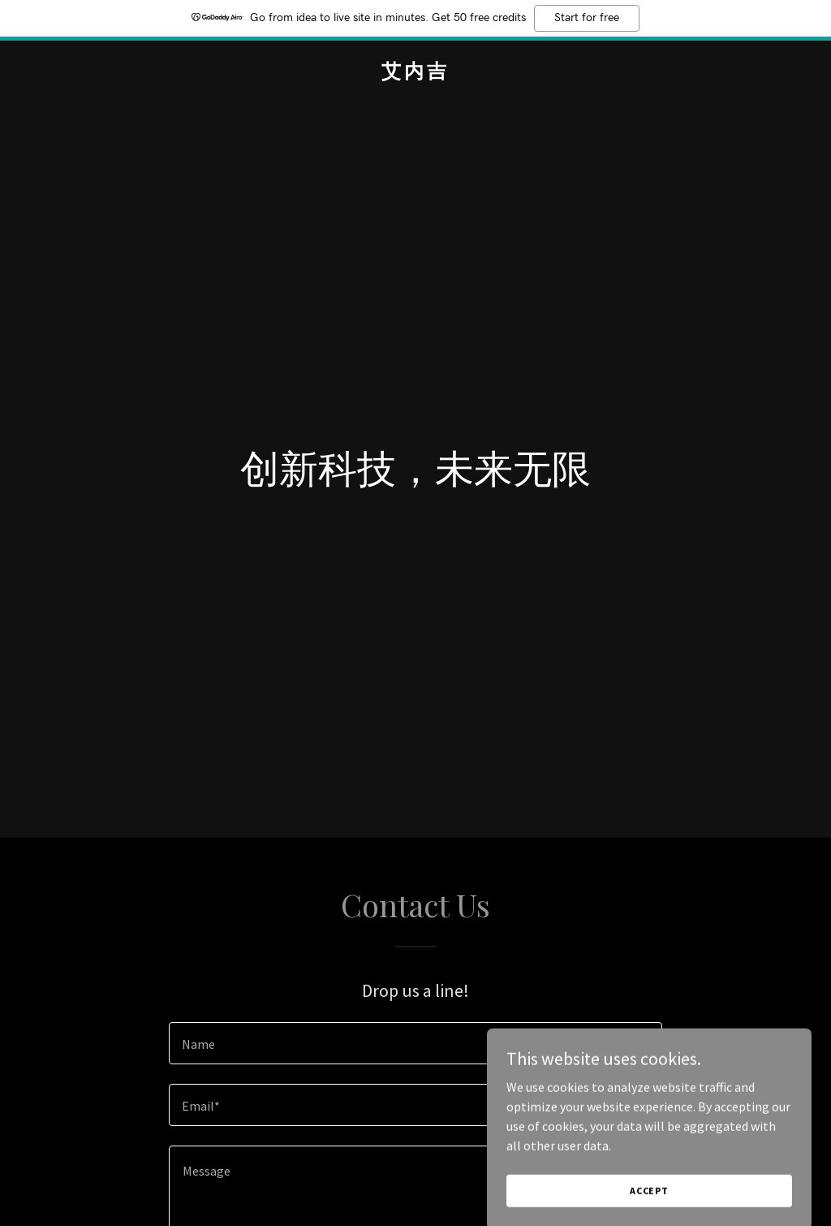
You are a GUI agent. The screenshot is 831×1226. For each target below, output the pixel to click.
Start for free (586, 18)
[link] (415, 73)
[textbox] (415, 1043)
